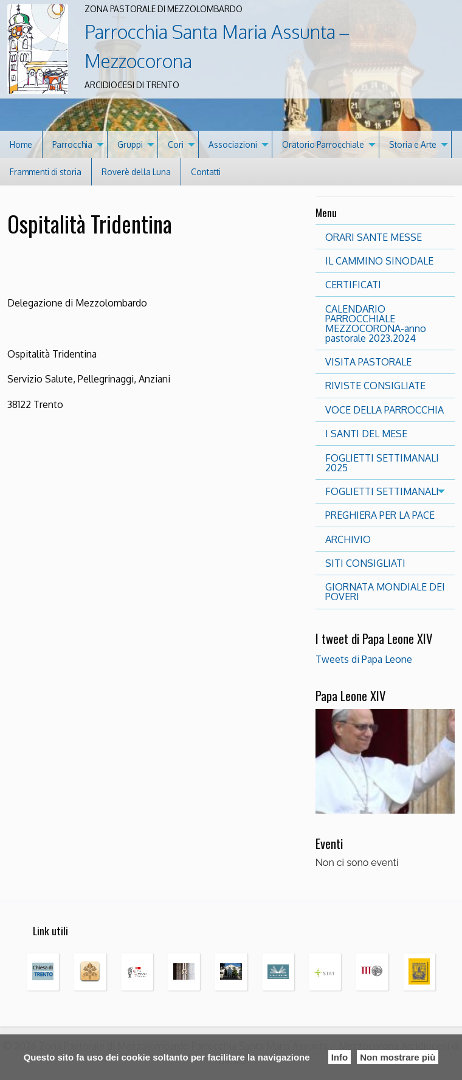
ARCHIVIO (348, 539)
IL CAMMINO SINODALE (379, 261)
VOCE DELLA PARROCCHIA (384, 410)
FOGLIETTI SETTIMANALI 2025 (382, 463)
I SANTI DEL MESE (366, 434)
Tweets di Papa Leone (363, 659)
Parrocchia (72, 144)
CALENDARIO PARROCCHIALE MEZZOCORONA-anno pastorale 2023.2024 (375, 323)
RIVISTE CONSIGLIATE (375, 385)
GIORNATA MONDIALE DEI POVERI (385, 592)
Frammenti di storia (45, 172)
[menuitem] (21, 144)
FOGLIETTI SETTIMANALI (382, 491)
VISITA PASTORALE (368, 362)
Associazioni (233, 144)
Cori (176, 144)
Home (21, 144)
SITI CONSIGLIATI (365, 563)
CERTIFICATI (353, 285)
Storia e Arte (412, 144)
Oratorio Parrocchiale (323, 144)
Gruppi (130, 144)
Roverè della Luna (136, 172)
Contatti (206, 172)
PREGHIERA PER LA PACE (380, 515)
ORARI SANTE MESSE (373, 237)
